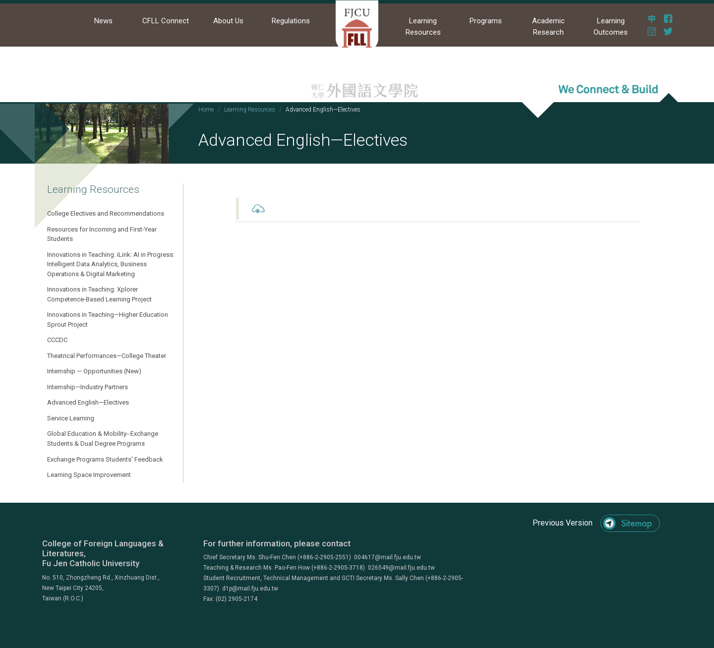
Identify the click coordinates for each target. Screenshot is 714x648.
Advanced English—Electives (88, 402)
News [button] (103, 20)
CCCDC (57, 340)
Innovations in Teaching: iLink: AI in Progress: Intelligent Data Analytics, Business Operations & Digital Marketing (111, 264)
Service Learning (70, 418)
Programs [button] (486, 20)
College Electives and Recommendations (105, 213)
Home (206, 109)
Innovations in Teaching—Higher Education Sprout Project (107, 319)
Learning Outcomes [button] (611, 26)
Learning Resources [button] (423, 26)
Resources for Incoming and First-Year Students (102, 234)
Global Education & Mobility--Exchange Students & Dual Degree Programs (102, 438)
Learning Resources (249, 109)
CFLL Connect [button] (165, 20)
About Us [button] (228, 20)
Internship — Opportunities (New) (94, 371)
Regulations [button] (291, 20)
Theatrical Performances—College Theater (106, 355)
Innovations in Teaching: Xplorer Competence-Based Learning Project (99, 294)
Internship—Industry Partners (87, 387)
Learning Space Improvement (89, 474)
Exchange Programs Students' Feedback (105, 459)
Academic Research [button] (548, 26)
